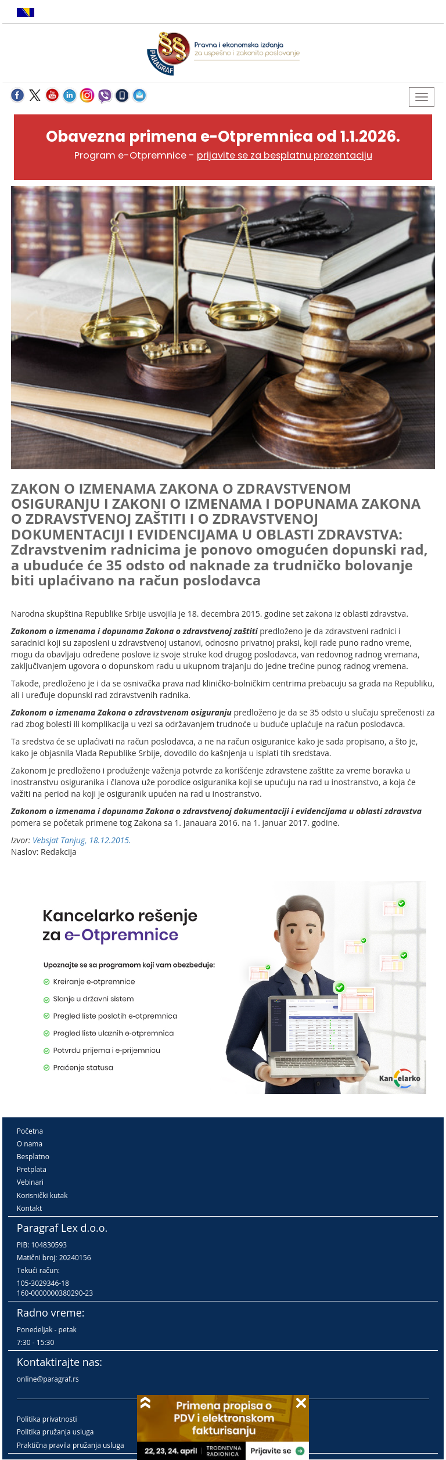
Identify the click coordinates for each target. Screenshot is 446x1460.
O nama (29, 1144)
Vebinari (30, 1182)
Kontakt (29, 1208)
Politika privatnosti (47, 1419)
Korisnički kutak (42, 1195)
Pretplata (31, 1169)
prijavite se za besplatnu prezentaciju (284, 155)
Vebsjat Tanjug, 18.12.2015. (82, 840)
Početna (30, 1131)
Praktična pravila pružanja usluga (70, 1445)
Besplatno (33, 1156)
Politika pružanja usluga (55, 1432)
